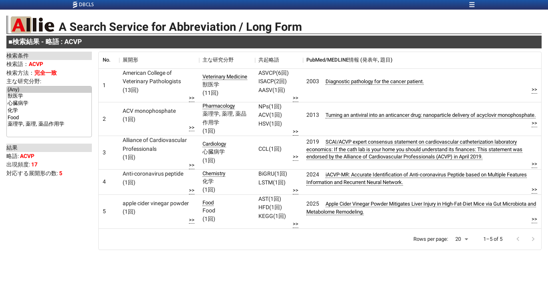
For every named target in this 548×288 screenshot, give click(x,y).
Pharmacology (219, 106)
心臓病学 (49, 103)
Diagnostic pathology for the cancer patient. (375, 81)
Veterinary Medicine (225, 77)
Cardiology (214, 144)
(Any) (49, 89)
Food (49, 117)
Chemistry (214, 173)
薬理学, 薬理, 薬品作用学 (49, 124)
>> (192, 98)
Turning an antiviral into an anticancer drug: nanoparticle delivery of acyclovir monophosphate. (431, 115)
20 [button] (458, 239)
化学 (49, 110)
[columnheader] (109, 60)
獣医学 (49, 96)
